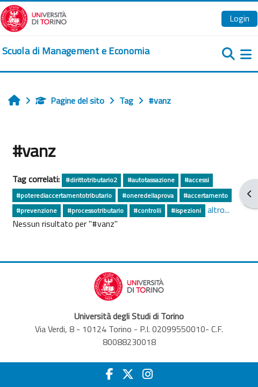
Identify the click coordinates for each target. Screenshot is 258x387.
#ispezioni (186, 210)
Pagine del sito (69, 100)
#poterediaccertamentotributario (64, 195)
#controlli (147, 210)
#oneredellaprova (148, 195)
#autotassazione (151, 180)
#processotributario (95, 210)
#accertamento (205, 195)
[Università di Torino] (33, 17)
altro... (218, 209)
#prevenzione (36, 210)
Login (239, 18)
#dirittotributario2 (91, 180)
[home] (75, 51)
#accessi (196, 180)
